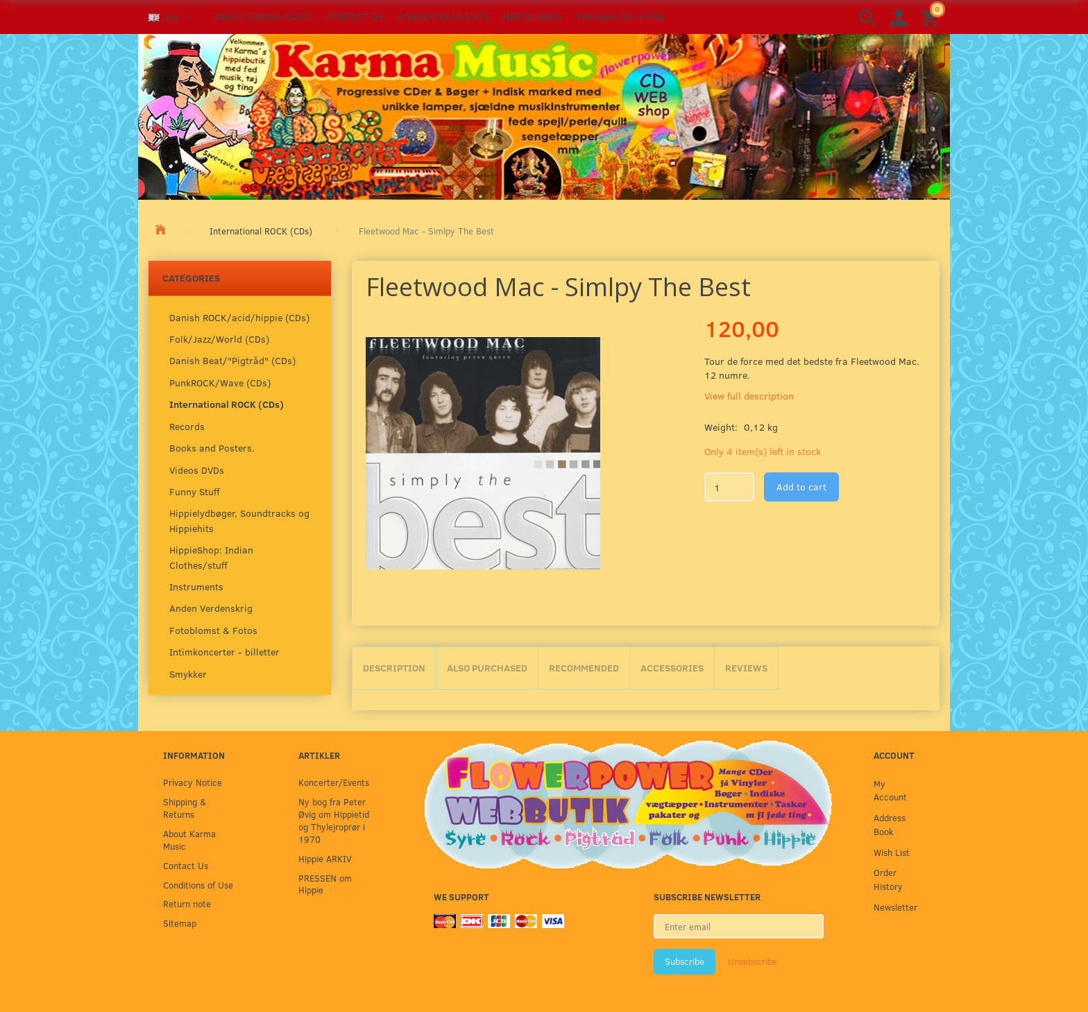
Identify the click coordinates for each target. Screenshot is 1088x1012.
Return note (187, 903)
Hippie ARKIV (533, 16)
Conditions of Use (198, 885)
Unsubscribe (752, 961)
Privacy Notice (192, 782)
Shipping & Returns (184, 808)
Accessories (672, 667)
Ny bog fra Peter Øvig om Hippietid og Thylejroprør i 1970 (333, 820)
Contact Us (355, 16)
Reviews (746, 667)
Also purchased (487, 667)
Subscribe (684, 961)
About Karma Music (263, 16)
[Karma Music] (544, 115)
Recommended (584, 667)
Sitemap (179, 923)
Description (394, 667)
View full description (749, 395)
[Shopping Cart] (932, 17)
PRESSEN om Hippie (621, 16)
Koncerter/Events (443, 16)
